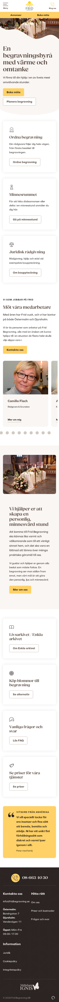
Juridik (6, 952)
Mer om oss (20, 589)
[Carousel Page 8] (25, 433)
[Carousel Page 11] (43, 433)
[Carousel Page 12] (49, 433)
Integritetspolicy (12, 969)
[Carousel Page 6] (13, 433)
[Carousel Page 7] (19, 433)
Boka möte (43, 15)
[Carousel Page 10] (37, 433)
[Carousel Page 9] (31, 433)
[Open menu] (5, 4)
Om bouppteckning (25, 272)
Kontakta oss (15, 349)
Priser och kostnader (42, 910)
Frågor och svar (40, 919)
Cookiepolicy (10, 961)
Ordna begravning (25, 162)
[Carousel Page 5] (7, 433)
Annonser (15, 15)
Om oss (35, 902)
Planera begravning (19, 101)
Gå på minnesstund (25, 219)
